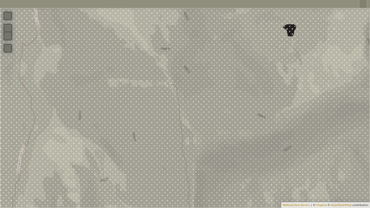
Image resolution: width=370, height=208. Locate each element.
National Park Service (296, 205)
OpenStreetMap (341, 205)
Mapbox (321, 205)
